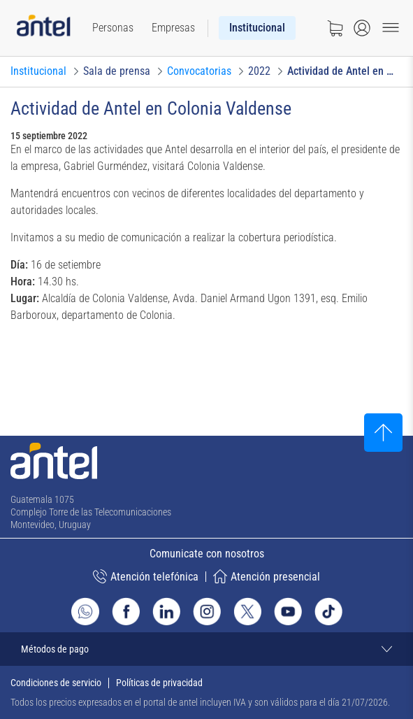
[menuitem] (113, 28)
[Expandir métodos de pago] (206, 649)
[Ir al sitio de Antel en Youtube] (288, 611)
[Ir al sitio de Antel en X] (247, 611)
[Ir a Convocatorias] (199, 71)
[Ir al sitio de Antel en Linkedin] (166, 611)
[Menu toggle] (391, 28)
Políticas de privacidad (159, 682)
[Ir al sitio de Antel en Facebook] (126, 611)
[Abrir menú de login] (362, 28)
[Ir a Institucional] (38, 71)
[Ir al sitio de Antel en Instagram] (207, 611)
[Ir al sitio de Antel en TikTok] (328, 611)
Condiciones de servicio (55, 682)
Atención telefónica (145, 576)
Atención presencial (266, 576)
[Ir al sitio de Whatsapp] (85, 611)
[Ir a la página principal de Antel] (53, 461)
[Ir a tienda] (334, 27)
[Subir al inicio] (383, 432)
